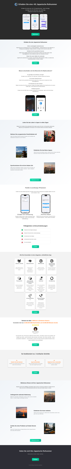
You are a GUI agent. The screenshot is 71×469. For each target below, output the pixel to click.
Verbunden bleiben (35, 179)
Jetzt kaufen (35, 34)
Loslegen (35, 62)
